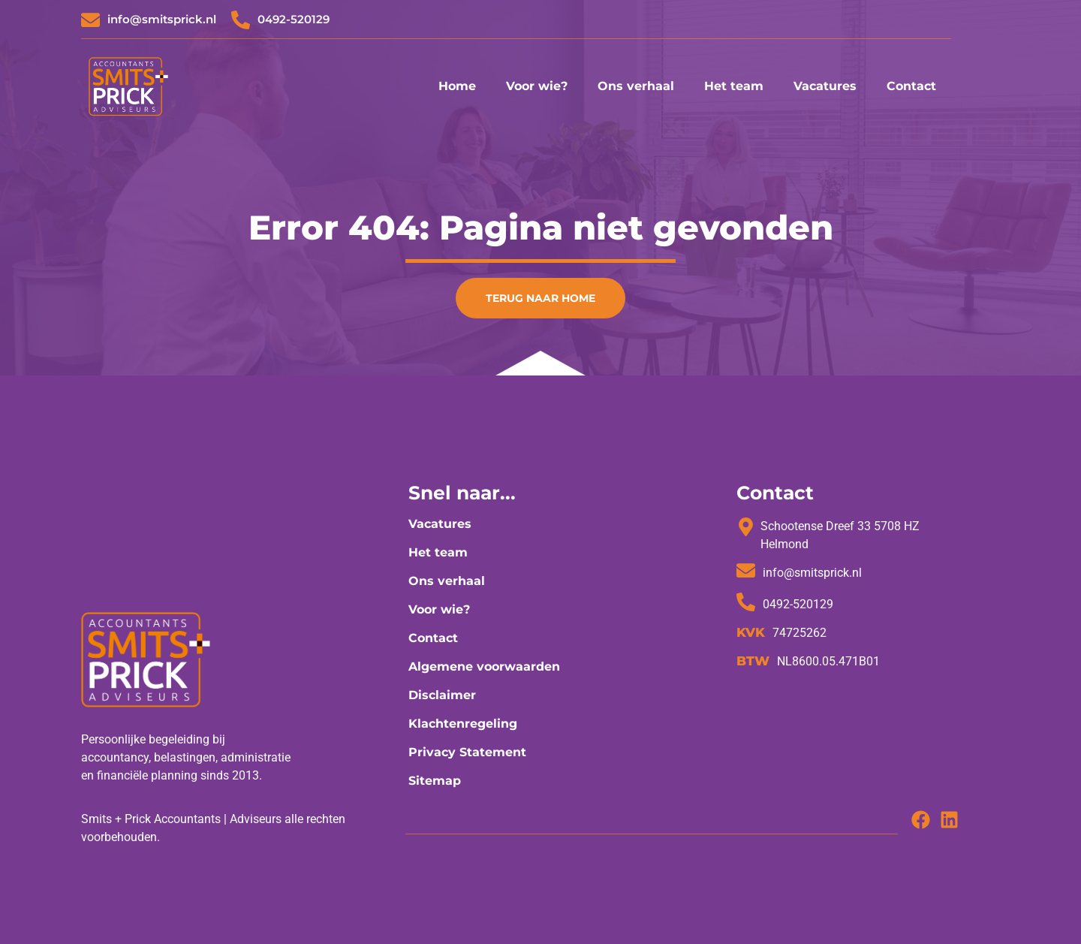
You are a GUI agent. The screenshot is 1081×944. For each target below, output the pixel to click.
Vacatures (825, 86)
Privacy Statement (467, 752)
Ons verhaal (636, 86)
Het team (733, 86)
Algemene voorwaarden (484, 666)
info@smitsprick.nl (161, 19)
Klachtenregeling (462, 723)
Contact (911, 86)
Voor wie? (537, 86)
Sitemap (434, 781)
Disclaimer (442, 695)
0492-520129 (293, 19)
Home (457, 86)
